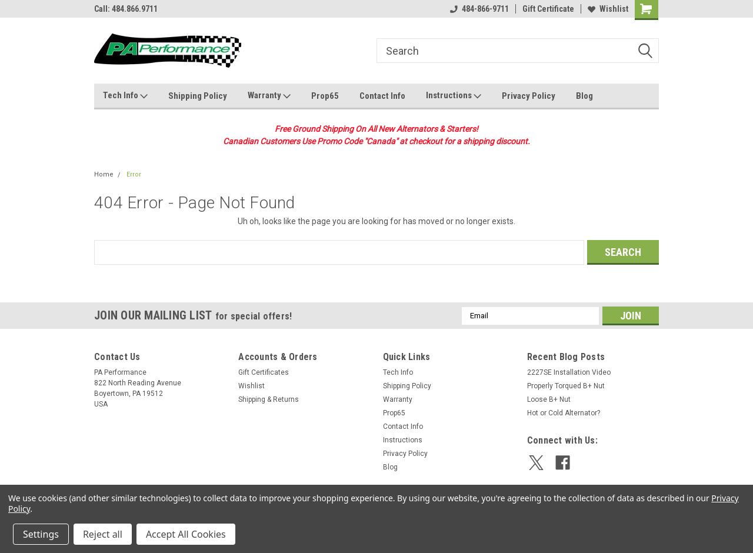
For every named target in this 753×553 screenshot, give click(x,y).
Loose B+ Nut (549, 399)
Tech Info (125, 96)
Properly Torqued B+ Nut (566, 386)
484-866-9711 (479, 9)
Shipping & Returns (268, 399)
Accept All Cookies (186, 534)
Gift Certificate (548, 9)
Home (104, 174)
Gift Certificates (263, 372)
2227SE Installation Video (569, 372)
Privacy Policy (528, 96)
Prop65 (325, 96)
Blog (584, 96)
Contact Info (382, 96)
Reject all (102, 534)
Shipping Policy (197, 96)
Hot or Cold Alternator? (563, 413)
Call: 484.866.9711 (126, 9)
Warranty (269, 96)
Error (133, 174)
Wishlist (608, 9)
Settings (41, 534)
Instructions (453, 96)
